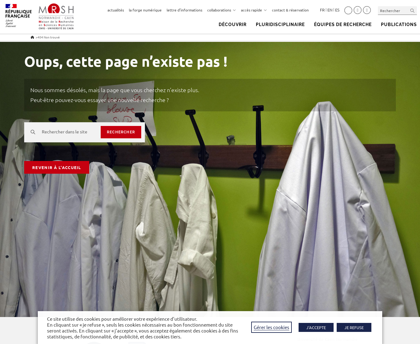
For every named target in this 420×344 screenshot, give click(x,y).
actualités (115, 9)
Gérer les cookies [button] (271, 327)
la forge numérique (145, 9)
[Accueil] (32, 37)
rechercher (121, 132)
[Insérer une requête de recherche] (397, 10)
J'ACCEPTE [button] (316, 327)
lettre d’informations (184, 9)
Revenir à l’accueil (56, 167)
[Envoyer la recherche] (412, 10)
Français (322, 10)
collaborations (221, 9)
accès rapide (254, 9)
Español (337, 10)
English (329, 10)
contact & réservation (290, 9)
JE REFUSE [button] (354, 327)
